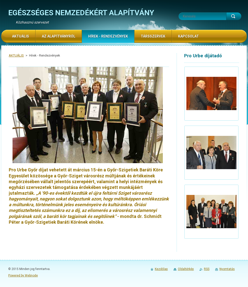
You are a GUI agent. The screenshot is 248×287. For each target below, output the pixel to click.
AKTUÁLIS (16, 55)
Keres (233, 16)
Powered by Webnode (23, 275)
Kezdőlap (161, 269)
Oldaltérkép (186, 269)
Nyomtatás (227, 269)
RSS (206, 269)
